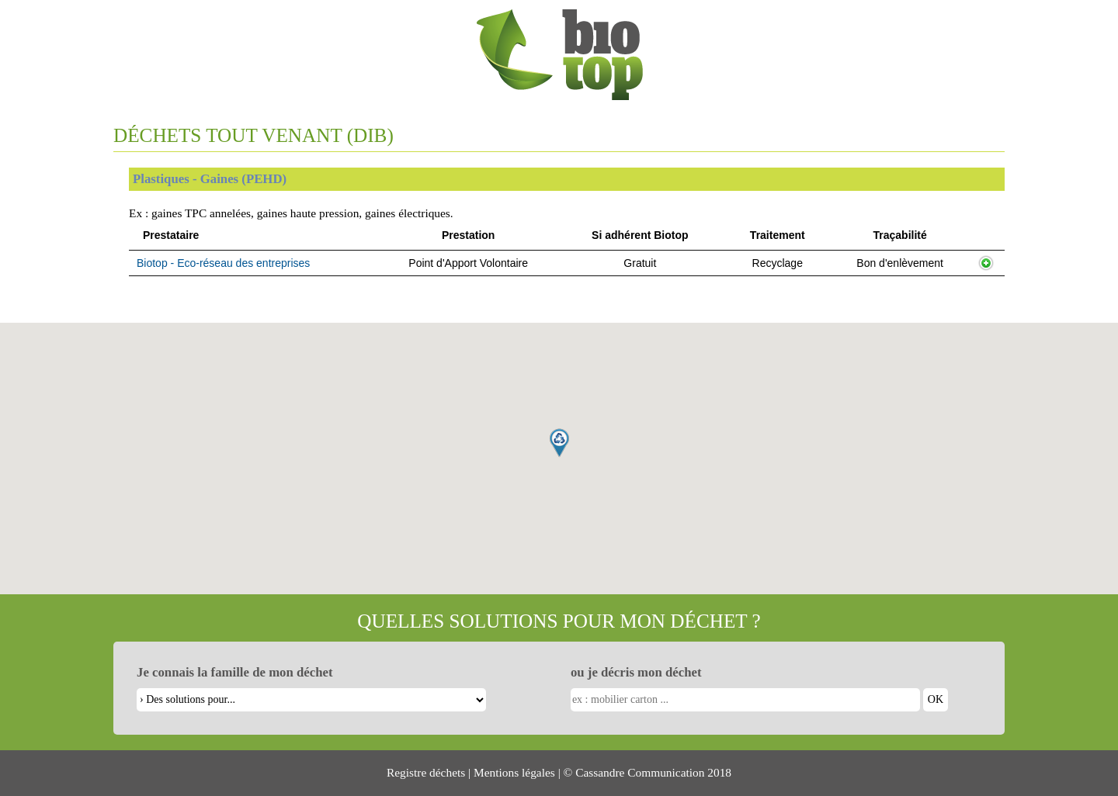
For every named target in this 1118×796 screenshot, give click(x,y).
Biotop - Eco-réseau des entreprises (223, 263)
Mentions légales (514, 772)
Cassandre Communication (639, 772)
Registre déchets (426, 772)
